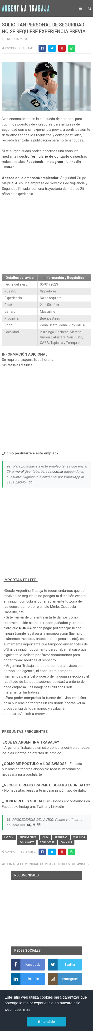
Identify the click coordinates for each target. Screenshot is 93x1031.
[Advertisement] (46, 235)
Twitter (8, 167)
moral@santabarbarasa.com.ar (39, 471)
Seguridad (60, 837)
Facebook (34, 162)
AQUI (31, 825)
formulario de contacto (49, 156)
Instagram (54, 162)
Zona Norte (27, 842)
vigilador (79, 837)
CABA (45, 837)
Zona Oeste (47, 842)
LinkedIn (73, 162)
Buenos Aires (28, 837)
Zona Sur (66, 842)
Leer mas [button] (22, 1009)
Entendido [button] (46, 1022)
